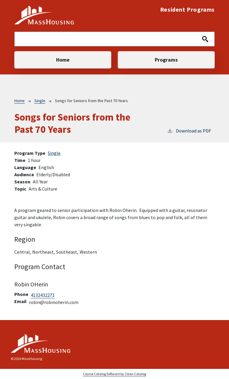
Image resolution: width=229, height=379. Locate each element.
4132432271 (43, 295)
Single (39, 100)
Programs (166, 60)
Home (62, 60)
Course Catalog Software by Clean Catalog (114, 374)
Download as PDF (189, 130)
